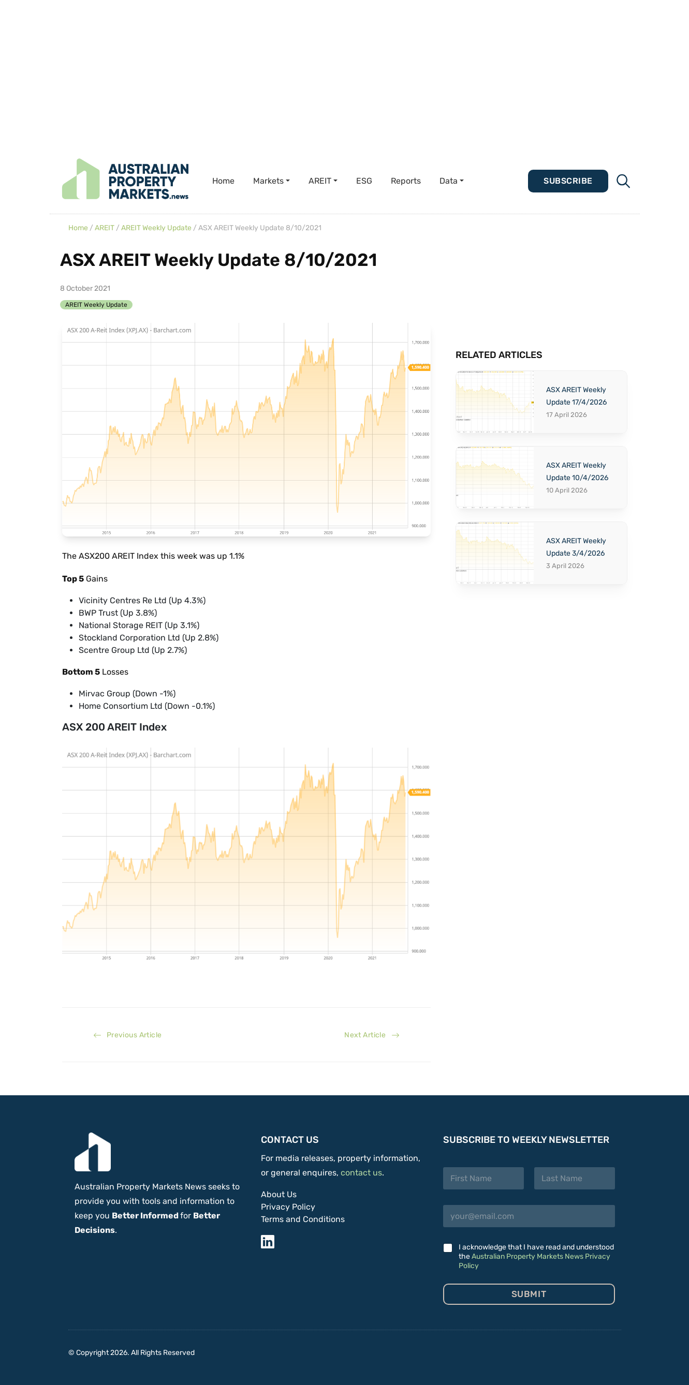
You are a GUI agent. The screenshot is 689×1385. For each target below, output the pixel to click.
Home (223, 181)
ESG (364, 181)
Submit (528, 1294)
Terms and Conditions (303, 1219)
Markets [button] (268, 181)
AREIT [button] (320, 181)
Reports (406, 181)
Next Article (371, 1035)
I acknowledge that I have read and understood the (536, 1256)
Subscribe (568, 181)
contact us (361, 1173)
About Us (279, 1194)
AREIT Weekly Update (156, 228)
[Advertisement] (310, 72)
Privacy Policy (288, 1207)
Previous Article (127, 1035)
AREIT (104, 228)
